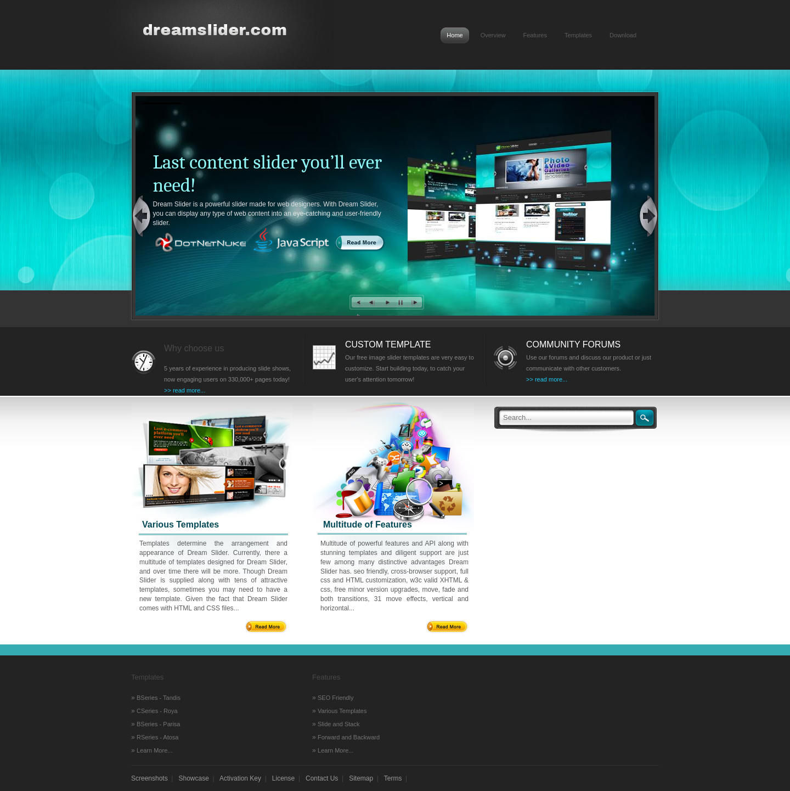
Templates (578, 35)
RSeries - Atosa (157, 737)
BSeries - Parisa (158, 724)
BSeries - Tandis (158, 697)
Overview (493, 35)
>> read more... (184, 390)
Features (535, 35)
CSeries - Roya (157, 711)
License (283, 778)
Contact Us (322, 778)
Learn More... (154, 750)
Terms (393, 778)
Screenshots (149, 778)
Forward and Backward (349, 737)
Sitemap (361, 778)
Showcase (194, 778)
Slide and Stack (338, 724)
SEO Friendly (335, 697)
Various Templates (342, 711)
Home (454, 35)
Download (623, 35)
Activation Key (240, 778)
